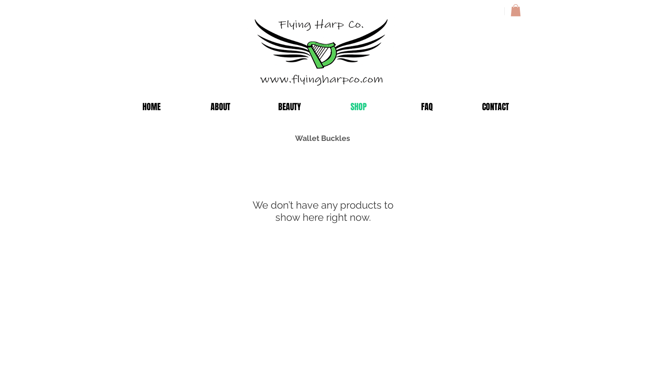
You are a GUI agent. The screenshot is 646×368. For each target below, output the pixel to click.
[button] (516, 10)
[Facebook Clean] (484, 345)
